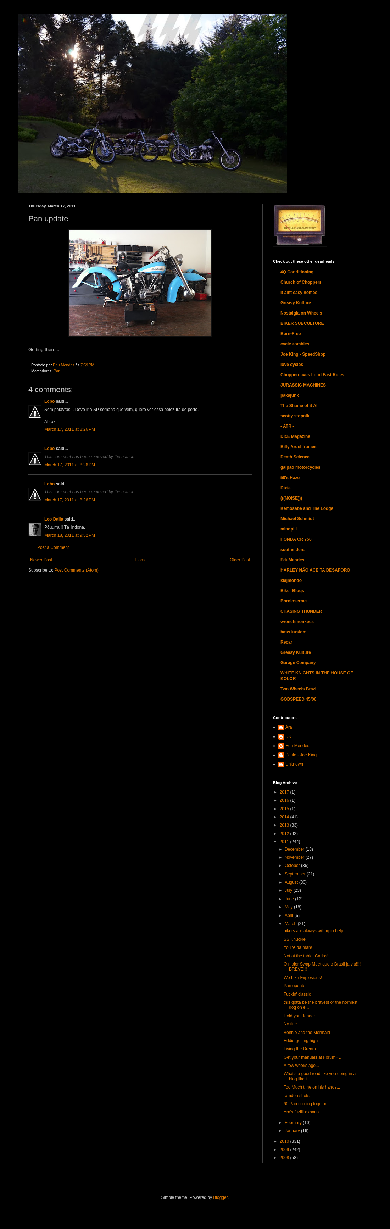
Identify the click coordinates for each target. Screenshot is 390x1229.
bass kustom (293, 631)
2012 (285, 833)
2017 (285, 792)
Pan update (294, 985)
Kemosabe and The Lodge (306, 508)
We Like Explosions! (303, 977)
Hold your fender (299, 1015)
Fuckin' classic (297, 994)
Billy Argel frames (298, 446)
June (290, 898)
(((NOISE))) (291, 498)
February (294, 1122)
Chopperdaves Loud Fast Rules (312, 374)
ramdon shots (297, 1095)
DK (288, 736)
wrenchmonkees (297, 621)
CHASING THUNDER (301, 611)
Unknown (294, 764)
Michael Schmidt (297, 518)
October (293, 865)
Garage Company (298, 662)
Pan (57, 371)
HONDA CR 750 (296, 539)
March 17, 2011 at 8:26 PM (69, 429)
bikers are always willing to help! (314, 930)
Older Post (240, 559)
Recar (286, 642)
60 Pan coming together (306, 1103)
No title (290, 1024)
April (289, 915)
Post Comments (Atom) (76, 570)
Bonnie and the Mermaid (307, 1032)
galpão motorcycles (300, 467)
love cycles (291, 364)
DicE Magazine (295, 436)
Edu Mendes (297, 745)
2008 (285, 1157)
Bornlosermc (293, 601)
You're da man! (298, 947)
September (296, 874)
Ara (288, 727)
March (291, 923)
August (292, 882)
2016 (285, 800)
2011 (285, 841)
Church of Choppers (301, 282)
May (289, 907)
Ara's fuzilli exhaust (302, 1112)
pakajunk (289, 395)
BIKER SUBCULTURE (302, 323)
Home (141, 559)
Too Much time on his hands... (312, 1087)
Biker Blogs (292, 590)
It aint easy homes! (299, 292)
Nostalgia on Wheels (301, 313)
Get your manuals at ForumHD (312, 1057)
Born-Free (290, 333)
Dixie (285, 487)
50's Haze (290, 477)
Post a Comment (53, 547)
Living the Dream (300, 1048)
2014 (285, 816)
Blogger (220, 1197)
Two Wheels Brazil (298, 688)
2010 (285, 1141)
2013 (285, 825)
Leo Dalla (53, 519)
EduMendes (292, 559)
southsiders (292, 549)
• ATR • (287, 426)
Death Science (295, 457)
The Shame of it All (299, 405)
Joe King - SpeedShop (302, 354)
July (289, 890)
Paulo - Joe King (301, 754)
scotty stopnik (294, 415)
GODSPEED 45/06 (298, 699)
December (295, 849)
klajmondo (291, 580)
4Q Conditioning (296, 271)
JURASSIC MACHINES (303, 385)
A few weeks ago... (301, 1065)
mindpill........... (295, 529)
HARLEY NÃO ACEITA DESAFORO (315, 570)
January (293, 1130)
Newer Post (41, 559)
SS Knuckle (295, 939)
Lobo (49, 401)
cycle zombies (294, 343)
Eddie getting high (301, 1040)
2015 (285, 808)
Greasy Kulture (295, 302)
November (295, 857)
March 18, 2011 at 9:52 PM (69, 535)
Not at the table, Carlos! (306, 955)
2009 (285, 1149)
